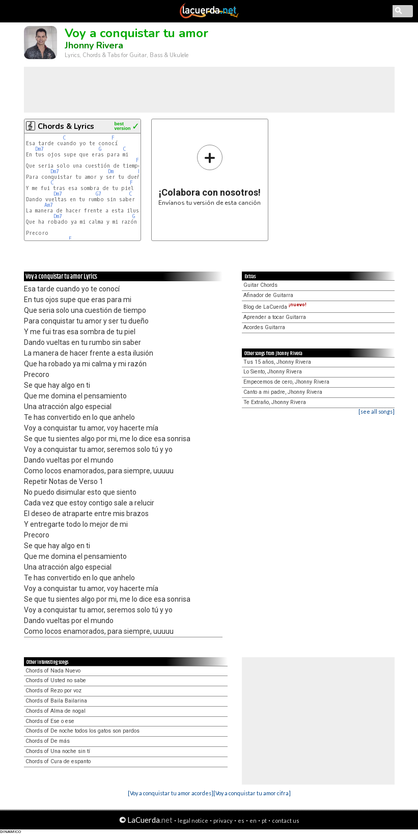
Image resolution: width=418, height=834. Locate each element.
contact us (285, 820)
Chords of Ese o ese (49, 721)
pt (264, 820)
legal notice (193, 820)
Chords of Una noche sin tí (57, 751)
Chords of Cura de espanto (58, 761)
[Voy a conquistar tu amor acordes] (170, 793)
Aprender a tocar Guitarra (274, 317)
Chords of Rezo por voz (53, 690)
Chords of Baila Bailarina (56, 700)
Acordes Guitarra (264, 327)
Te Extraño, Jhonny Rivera (274, 402)
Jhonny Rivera (94, 45)
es (241, 820)
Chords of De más (47, 741)
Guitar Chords (260, 285)
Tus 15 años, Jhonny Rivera (277, 362)
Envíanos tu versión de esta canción (209, 175)
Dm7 (39, 149)
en (253, 820)
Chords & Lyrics (66, 126)
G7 (98, 194)
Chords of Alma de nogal (55, 711)
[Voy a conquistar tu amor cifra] (252, 793)
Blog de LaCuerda (274, 307)
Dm (111, 171)
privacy (223, 820)
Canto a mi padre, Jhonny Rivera (282, 392)
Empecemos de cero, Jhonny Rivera (286, 382)
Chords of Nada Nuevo (52, 670)
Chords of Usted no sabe (55, 680)
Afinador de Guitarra (268, 295)
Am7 (48, 205)
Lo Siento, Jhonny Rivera (272, 371)
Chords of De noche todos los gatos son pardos (82, 731)
